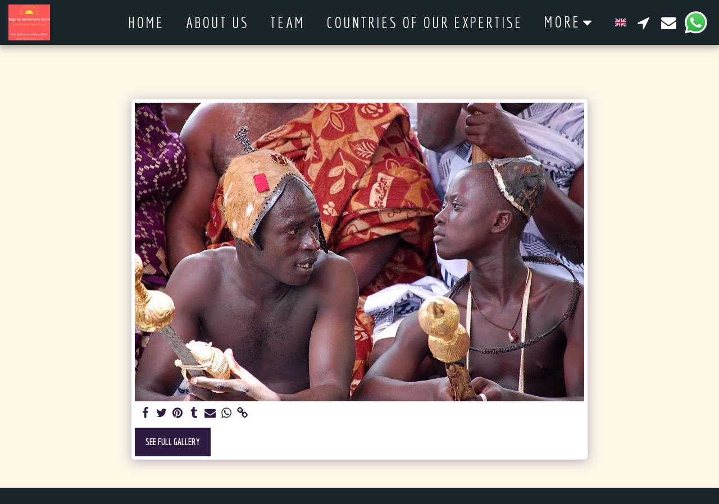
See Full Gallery (172, 441)
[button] (643, 22)
